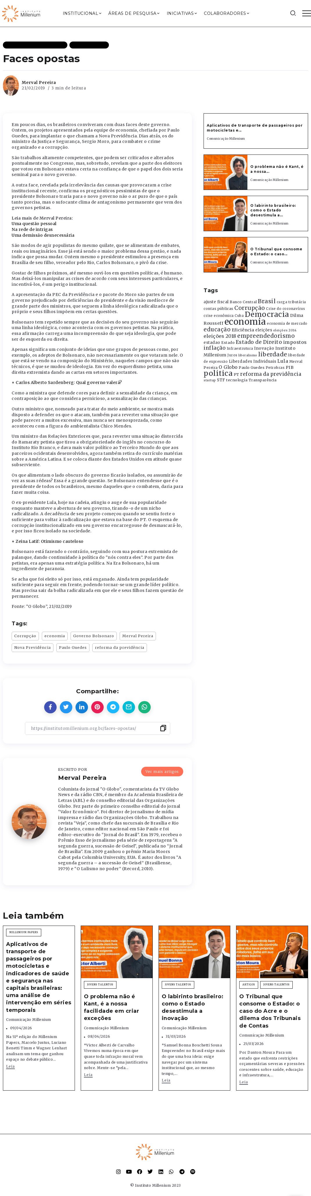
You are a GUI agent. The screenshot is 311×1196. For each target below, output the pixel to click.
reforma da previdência (119, 647)
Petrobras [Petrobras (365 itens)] (275, 367)
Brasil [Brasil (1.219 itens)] (267, 301)
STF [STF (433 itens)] (221, 380)
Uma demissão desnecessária (43, 235)
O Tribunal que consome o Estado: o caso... (276, 251)
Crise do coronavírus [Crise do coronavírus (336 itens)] (285, 309)
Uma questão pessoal (34, 223)
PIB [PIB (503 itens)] (290, 367)
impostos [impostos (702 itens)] (295, 342)
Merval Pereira (39, 82)
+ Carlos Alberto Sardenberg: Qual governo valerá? (67, 382)
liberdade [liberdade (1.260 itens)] (272, 354)
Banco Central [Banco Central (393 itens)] (243, 302)
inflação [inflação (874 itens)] (215, 348)
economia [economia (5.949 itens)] (245, 321)
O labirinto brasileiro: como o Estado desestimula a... (273, 210)
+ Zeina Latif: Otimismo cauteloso (48, 541)
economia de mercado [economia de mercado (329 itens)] (287, 324)
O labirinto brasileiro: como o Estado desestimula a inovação (193, 1007)
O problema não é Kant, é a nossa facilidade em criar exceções (111, 1007)
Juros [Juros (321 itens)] (232, 355)
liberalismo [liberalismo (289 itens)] (247, 355)
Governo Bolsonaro (93, 635)
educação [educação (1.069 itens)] (217, 329)
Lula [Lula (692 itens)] (282, 361)
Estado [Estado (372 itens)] (228, 342)
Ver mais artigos (162, 771)
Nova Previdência (32, 647)
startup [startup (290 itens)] (210, 380)
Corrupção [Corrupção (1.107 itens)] (249, 307)
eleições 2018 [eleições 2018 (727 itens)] (220, 336)
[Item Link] (225, 172)
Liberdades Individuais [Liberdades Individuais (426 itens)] (252, 361)
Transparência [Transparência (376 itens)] (263, 380)
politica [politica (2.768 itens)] (218, 373)
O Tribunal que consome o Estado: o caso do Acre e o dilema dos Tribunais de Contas (270, 1011)
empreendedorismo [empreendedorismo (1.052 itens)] (266, 336)
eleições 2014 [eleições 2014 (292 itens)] (285, 330)
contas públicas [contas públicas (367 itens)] (218, 308)
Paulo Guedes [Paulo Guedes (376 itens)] (252, 367)
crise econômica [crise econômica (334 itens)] (219, 316)
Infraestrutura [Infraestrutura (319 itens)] (240, 348)
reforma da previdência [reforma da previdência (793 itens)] (270, 374)
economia (54, 635)
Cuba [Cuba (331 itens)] (239, 316)
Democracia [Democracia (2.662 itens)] (267, 314)
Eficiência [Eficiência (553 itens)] (243, 330)
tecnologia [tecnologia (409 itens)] (236, 380)
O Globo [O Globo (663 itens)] (228, 367)
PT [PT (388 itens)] (236, 374)
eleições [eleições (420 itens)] (263, 330)
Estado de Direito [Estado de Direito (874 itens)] (259, 342)
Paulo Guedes (73, 647)
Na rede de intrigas (32, 229)
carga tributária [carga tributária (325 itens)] (291, 302)
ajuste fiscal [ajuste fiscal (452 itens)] (216, 301)
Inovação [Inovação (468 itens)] (264, 348)
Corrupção (25, 635)
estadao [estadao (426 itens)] (212, 342)
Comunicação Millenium (226, 139)
